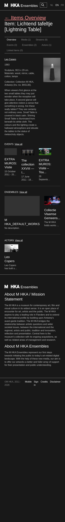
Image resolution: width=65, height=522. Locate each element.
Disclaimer (55, 382)
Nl (51, 5)
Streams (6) (42, 39)
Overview (11, 39)
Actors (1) (46, 45)
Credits (44, 382)
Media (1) (26, 39)
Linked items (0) (15, 50)
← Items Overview (25, 18)
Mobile (28, 382)
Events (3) (12, 45)
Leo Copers (10, 59)
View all (18, 144)
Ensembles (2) (29, 45)
